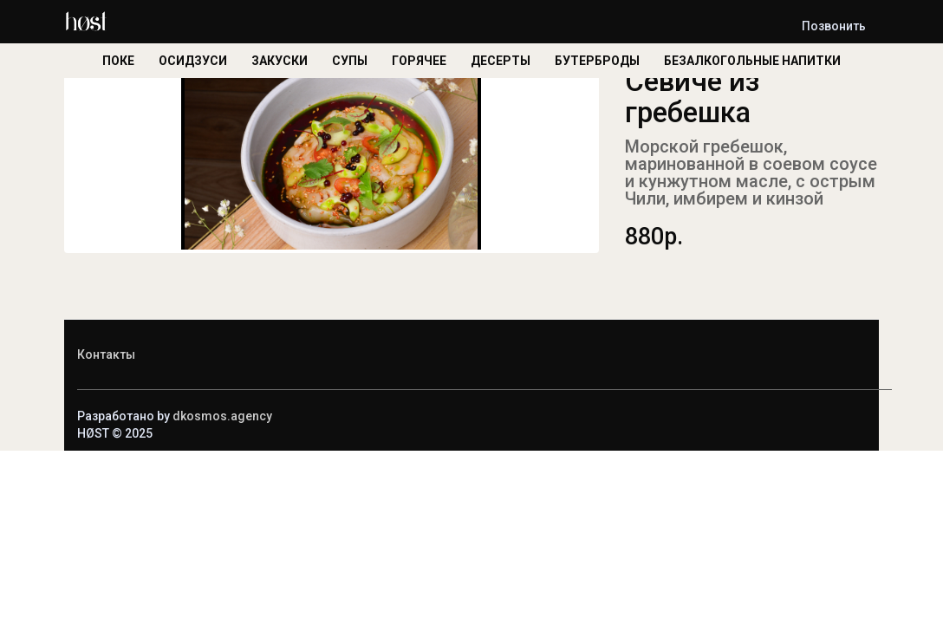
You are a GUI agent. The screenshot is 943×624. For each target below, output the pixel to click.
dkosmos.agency (222, 416)
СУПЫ (349, 61)
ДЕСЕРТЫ (500, 61)
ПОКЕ (118, 61)
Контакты (106, 354)
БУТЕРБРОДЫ (597, 61)
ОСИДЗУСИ (193, 61)
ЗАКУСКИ (279, 61)
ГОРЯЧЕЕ (419, 61)
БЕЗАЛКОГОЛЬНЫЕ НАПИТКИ (752, 61)
